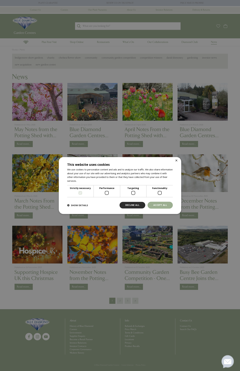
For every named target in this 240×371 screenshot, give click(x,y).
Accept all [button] (160, 205)
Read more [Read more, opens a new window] (83, 180)
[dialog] (120, 185)
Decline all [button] (132, 205)
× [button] (176, 161)
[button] (77, 205)
